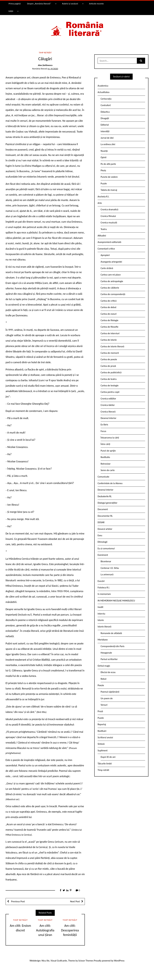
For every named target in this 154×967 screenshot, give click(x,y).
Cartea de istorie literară (112, 346)
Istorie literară (104, 626)
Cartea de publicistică (111, 372)
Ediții (11, 11)
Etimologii (102, 541)
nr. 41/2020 (53, 68)
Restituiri (102, 731)
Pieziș (103, 170)
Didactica (105, 111)
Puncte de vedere (109, 176)
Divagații (105, 118)
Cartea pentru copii (110, 392)
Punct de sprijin (108, 450)
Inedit (100, 607)
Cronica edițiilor (108, 398)
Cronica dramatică (109, 209)
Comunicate (103, 476)
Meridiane (103, 639)
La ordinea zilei (108, 144)
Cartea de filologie (109, 320)
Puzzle (104, 183)
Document (103, 509)
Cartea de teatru (109, 379)
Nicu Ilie (45, 960)
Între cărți (105, 444)
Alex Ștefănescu (45, 65)
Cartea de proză (108, 366)
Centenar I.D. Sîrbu (110, 568)
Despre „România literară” (39, 3)
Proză (100, 711)
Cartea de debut (108, 307)
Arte (100, 203)
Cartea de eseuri (109, 313)
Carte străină (107, 268)
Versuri (104, 704)
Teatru (104, 229)
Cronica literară (108, 411)
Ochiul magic (104, 665)
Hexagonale (106, 652)
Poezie (101, 685)
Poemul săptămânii (110, 691)
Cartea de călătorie (110, 287)
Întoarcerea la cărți (110, 437)
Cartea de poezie (109, 359)
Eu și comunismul (106, 548)
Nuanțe (104, 150)
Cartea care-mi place (111, 274)
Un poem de (107, 698)
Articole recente (96, 3)
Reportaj (102, 724)
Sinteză (101, 743)
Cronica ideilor (108, 405)
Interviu (101, 613)
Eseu (100, 535)
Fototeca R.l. (104, 587)
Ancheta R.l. (103, 196)
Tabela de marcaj (109, 190)
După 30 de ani (108, 757)
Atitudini (102, 235)
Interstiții (105, 131)
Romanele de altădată (111, 633)
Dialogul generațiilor (107, 502)
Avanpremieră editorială (109, 242)
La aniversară (107, 574)
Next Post (75, 901)
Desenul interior (108, 418)
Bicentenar (106, 561)
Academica (103, 85)
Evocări (101, 581)
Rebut (103, 678)
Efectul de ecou (108, 672)
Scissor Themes (85, 960)
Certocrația (106, 98)
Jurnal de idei (107, 137)
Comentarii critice (106, 248)
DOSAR (101, 522)
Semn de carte (108, 470)
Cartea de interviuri (110, 333)
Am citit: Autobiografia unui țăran (45, 930)
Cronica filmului (108, 216)
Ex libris (104, 424)
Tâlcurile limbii (105, 763)
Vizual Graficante (59, 960)
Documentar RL (105, 515)
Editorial (105, 124)
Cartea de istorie (109, 339)
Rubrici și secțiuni (70, 3)
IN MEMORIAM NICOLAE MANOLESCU (116, 600)
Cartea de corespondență (113, 294)
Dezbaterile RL (105, 496)
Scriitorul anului (105, 737)
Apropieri (105, 255)
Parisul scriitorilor (109, 659)
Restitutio (105, 457)
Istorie (101, 620)
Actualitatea (103, 92)
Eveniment (103, 554)
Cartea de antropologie (112, 281)
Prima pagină (15, 3)
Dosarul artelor (105, 529)
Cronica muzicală (109, 222)
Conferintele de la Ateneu (110, 483)
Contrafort (106, 105)
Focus (103, 431)
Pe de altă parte (108, 164)
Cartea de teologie (110, 385)
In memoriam (104, 594)
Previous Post (18, 901)
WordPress (119, 960)
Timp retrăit (45, 52)
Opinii (103, 157)
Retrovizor (106, 463)
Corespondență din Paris (112, 646)
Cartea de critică (108, 300)
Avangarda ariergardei (111, 261)
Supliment (103, 750)
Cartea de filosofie (109, 326)
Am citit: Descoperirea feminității (70, 930)
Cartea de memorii (110, 352)
